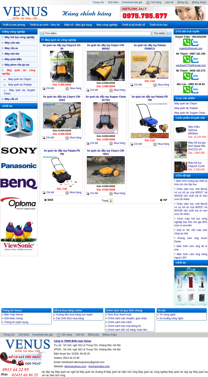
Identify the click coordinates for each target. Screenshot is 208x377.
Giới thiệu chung (13, 318)
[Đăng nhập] (199, 2)
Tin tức (161, 310)
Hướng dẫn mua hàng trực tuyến (74, 314)
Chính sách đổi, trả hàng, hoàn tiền (127, 329)
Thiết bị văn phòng (14, 24)
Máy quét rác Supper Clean (189, 112)
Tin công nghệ (167, 314)
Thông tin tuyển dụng (16, 322)
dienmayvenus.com (75, 366)
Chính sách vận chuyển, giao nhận (127, 318)
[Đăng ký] (182, 2)
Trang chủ (98, 2)
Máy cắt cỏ (11, 99)
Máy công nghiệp (107, 24)
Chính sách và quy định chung (124, 310)
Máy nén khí (11, 53)
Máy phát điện (13, 59)
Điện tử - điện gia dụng (78, 24)
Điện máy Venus (13, 314)
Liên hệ (169, 2)
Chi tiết (48, 88)
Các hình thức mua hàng (70, 318)
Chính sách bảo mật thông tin (124, 326)
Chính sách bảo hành (120, 322)
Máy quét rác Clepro (19, 79)
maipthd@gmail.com (191, 48)
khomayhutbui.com (99, 366)
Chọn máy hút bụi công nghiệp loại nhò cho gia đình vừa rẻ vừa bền (190, 222)
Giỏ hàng (153, 2)
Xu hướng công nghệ (171, 318)
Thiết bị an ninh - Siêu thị (45, 24)
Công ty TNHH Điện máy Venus (72, 341)
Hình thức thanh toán (120, 314)
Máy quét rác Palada (19, 84)
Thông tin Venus (12, 310)
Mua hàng (73, 88)
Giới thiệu (113, 2)
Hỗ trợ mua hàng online (68, 310)
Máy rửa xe (11, 48)
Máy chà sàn (12, 42)
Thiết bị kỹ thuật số (133, 24)
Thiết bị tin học (158, 24)
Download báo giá (132, 2)
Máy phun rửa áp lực (17, 64)
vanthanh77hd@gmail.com (191, 65)
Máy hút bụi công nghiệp (19, 37)
